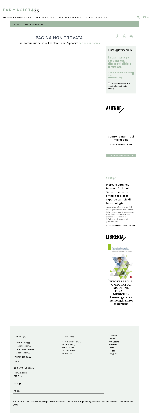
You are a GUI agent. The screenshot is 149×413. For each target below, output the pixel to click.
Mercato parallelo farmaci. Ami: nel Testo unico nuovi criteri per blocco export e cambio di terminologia (118, 194)
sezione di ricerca (89, 43)
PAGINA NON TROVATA (34, 24)
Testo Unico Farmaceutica (121, 155)
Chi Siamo (114, 341)
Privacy (112, 354)
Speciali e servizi (96, 17)
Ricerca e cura (45, 17)
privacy (111, 89)
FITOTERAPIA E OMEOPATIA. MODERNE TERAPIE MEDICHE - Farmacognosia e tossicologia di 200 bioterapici (121, 292)
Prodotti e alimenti (70, 17)
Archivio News (113, 337)
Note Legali (112, 349)
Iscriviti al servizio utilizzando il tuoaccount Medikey (120, 75)
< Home (17, 24)
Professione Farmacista (17, 17)
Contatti (113, 344)
